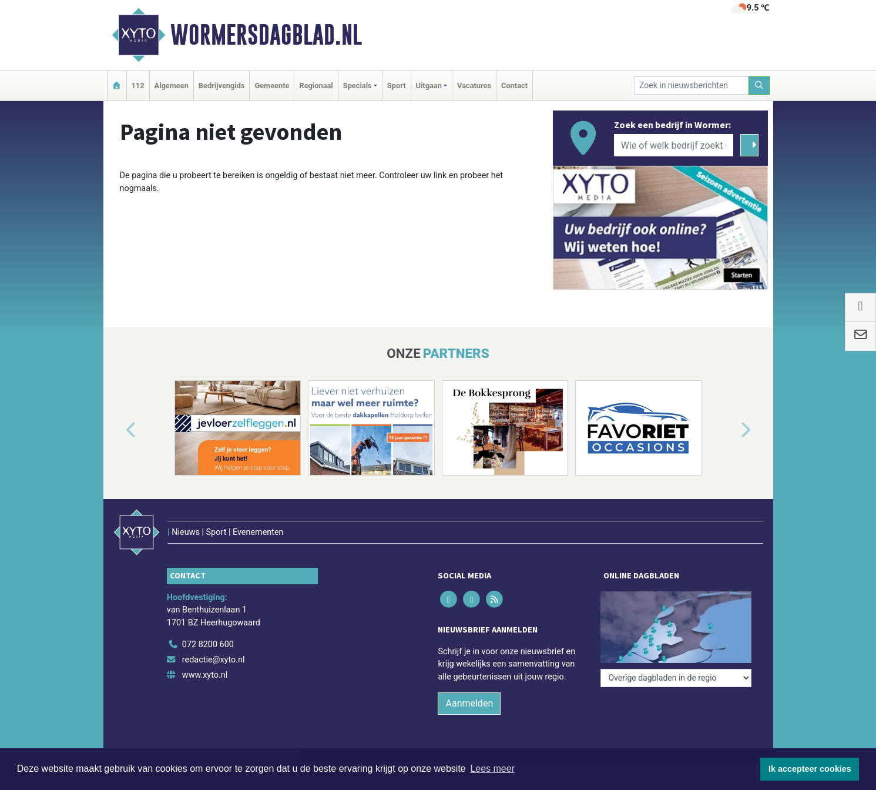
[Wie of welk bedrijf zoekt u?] (674, 145)
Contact (514, 85)
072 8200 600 (208, 645)
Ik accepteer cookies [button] (809, 769)
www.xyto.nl (204, 675)
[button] (117, 430)
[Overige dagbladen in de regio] (675, 678)
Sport (396, 85)
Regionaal (316, 85)
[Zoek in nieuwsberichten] (691, 85)
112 (138, 85)
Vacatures (474, 85)
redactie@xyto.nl (213, 660)
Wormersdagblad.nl (266, 34)
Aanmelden (469, 703)
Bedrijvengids (222, 85)
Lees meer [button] (492, 769)
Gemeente (271, 85)
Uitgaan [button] (429, 85)
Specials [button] (357, 85)
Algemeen (172, 85)
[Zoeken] (759, 85)
